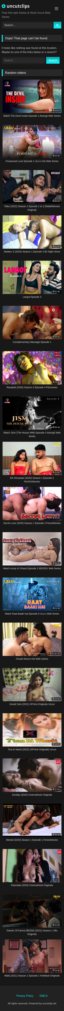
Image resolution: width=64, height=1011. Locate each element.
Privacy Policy (24, 995)
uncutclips (16, 6)
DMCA (44, 995)
